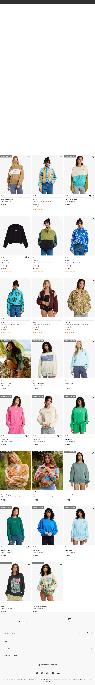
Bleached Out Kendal (79, 496)
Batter (47, 323)
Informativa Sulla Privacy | (21, 680)
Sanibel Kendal (79, 385)
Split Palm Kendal (15, 385)
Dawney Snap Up (15, 496)
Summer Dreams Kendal (47, 607)
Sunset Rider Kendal (79, 551)
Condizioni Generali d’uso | (53, 680)
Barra (47, 496)
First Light (79, 323)
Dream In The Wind (15, 551)
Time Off (47, 262)
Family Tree (15, 262)
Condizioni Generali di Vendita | (37, 680)
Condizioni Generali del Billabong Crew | (72, 680)
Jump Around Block (79, 200)
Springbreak (79, 440)
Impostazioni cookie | (8, 680)
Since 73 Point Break (15, 200)
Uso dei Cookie (88, 680)
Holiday (47, 200)
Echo (15, 607)
